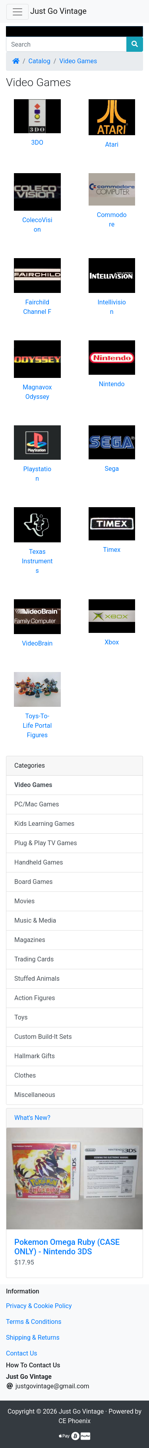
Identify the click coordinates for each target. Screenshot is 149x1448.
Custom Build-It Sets (43, 1036)
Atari (111, 144)
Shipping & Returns (33, 1337)
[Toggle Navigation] (17, 12)
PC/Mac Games (36, 804)
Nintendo (112, 384)
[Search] (66, 44)
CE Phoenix (74, 1421)
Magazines (29, 940)
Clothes (25, 1075)
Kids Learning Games (44, 823)
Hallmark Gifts (34, 1056)
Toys (21, 1017)
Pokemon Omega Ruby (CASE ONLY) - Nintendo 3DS (67, 1246)
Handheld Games (38, 862)
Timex (111, 549)
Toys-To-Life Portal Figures (37, 725)
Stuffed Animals (37, 978)
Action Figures (34, 998)
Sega (111, 468)
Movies (24, 901)
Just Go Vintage (58, 11)
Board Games (33, 881)
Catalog (39, 61)
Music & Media (35, 920)
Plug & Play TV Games (45, 843)
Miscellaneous (34, 1095)
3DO (37, 142)
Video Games (78, 61)
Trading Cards (34, 959)
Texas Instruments (37, 561)
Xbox (111, 642)
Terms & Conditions (34, 1321)
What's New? (32, 1117)
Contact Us (21, 1353)
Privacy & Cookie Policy (39, 1306)
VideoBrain (37, 643)
